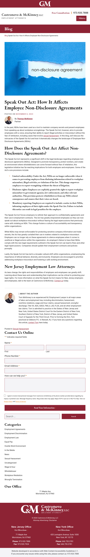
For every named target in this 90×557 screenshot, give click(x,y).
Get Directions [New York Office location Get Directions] (64, 530)
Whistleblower (10, 471)
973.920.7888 (80, 12)
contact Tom (33, 322)
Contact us (58, 281)
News (7, 455)
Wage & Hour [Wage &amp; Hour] (10, 467)
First (6, 352)
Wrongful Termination (13, 480)
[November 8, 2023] (25, 114)
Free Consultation (59, 13)
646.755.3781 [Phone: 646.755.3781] (64, 541)
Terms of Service (21, 401)
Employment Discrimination (16, 434)
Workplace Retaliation (14, 475)
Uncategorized (11, 463)
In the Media (10, 450)
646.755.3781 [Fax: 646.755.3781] (64, 544)
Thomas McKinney (25, 119)
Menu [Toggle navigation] (82, 18)
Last (48, 352)
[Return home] (22, 16)
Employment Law (12, 438)
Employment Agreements (15, 429)
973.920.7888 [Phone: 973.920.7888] (21, 541)
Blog (6, 36)
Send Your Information (44, 408)
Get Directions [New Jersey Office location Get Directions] (21, 530)
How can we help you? (16, 376)
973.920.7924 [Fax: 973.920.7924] (21, 544)
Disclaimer (53, 520)
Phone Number (12, 356)
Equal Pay (9, 442)
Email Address (12, 366)
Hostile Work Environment (15, 446)
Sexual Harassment (21, 329)
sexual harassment (51, 136)
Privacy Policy (8, 401)
